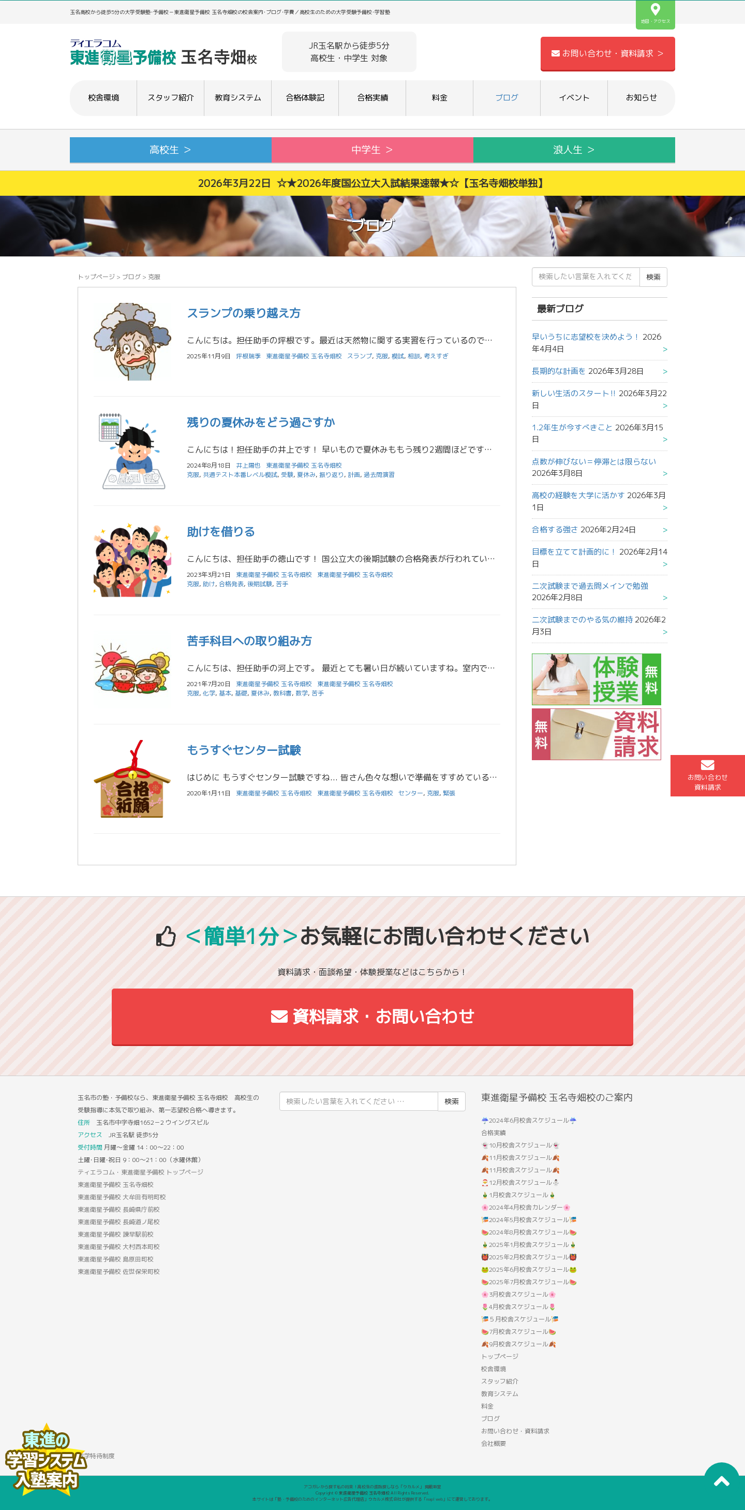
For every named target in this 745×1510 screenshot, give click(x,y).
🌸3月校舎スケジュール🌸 (518, 1294)
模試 (398, 356)
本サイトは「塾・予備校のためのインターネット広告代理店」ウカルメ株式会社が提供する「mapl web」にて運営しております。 (372, 1499)
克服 (382, 356)
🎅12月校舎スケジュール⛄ (520, 1182)
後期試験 (259, 583)
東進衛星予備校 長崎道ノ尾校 (119, 1221)
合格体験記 (305, 97)
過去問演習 (379, 474)
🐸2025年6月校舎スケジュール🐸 (529, 1269)
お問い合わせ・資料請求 (515, 1431)
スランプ (359, 356)
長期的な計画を (559, 371)
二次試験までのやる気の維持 (582, 619)
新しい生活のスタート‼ (574, 393)
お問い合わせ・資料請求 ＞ (608, 53)
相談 (414, 356)
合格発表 (231, 583)
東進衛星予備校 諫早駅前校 (116, 1234)
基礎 (241, 693)
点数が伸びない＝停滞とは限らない (594, 461)
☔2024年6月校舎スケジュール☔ (529, 1120)
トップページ (96, 276)
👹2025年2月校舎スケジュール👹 (529, 1257)
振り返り (331, 474)
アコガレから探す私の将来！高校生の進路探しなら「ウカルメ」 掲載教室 (372, 1487)
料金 (440, 97)
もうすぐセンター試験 (244, 750)
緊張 (449, 793)
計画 (354, 474)
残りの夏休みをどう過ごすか (261, 422)
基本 (225, 693)
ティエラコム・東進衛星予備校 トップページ (140, 1172)
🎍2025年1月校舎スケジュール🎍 (529, 1244)
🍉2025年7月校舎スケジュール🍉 (529, 1281)
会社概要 (493, 1443)
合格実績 (372, 97)
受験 (287, 474)
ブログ (506, 97)
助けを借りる (221, 532)
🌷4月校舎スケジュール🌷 (518, 1306)
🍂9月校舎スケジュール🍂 (518, 1344)
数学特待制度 (96, 1455)
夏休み (306, 474)
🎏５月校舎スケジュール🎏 (520, 1319)
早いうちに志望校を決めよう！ (586, 336)
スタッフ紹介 (170, 97)
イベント (574, 97)
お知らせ (641, 97)
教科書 (282, 693)
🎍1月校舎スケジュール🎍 (518, 1194)
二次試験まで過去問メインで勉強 (590, 585)
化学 (209, 693)
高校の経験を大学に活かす (578, 495)
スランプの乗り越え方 (244, 313)
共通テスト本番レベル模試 (240, 474)
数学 (301, 693)
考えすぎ (436, 356)
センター (410, 793)
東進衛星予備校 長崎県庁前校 (119, 1209)
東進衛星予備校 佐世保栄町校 (119, 1271)
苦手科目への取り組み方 (249, 641)
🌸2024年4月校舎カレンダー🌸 (526, 1207)
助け (209, 583)
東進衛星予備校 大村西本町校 (119, 1246)
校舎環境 (103, 97)
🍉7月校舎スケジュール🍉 (518, 1331)
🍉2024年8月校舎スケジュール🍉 (529, 1232)
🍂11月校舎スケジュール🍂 (520, 1157)
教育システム (238, 97)
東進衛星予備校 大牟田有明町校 (122, 1197)
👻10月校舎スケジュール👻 (520, 1145)
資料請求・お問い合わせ (372, 1016)
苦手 (282, 583)
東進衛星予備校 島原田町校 (116, 1259)
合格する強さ (555, 529)
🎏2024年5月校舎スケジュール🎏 (529, 1219)
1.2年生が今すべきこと (572, 427)
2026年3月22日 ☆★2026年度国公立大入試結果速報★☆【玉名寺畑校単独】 (372, 183)
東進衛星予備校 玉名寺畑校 (304, 356)
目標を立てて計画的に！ (574, 551)
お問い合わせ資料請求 (708, 775)
